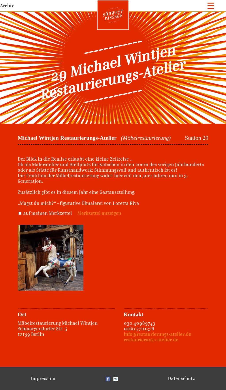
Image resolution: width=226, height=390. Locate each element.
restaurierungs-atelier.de (151, 339)
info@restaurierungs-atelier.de (157, 334)
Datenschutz (181, 378)
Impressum (43, 378)
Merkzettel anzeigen (99, 213)
